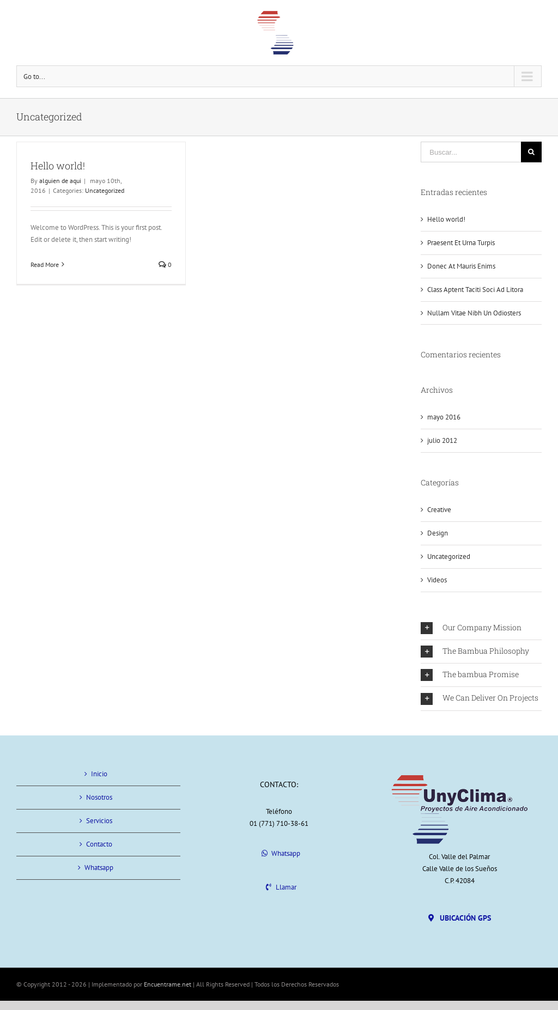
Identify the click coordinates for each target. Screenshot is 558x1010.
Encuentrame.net (167, 984)
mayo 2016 (443, 417)
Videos (437, 580)
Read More (45, 264)
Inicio (99, 773)
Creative (439, 509)
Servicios (99, 820)
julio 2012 (442, 440)
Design (437, 533)
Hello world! (58, 165)
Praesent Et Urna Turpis (461, 242)
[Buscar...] (471, 152)
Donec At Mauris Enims (461, 266)
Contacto (99, 844)
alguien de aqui (60, 181)
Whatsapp (98, 867)
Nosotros (99, 797)
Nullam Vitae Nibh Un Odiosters (474, 313)
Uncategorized (104, 190)
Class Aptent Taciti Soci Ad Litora (475, 289)
